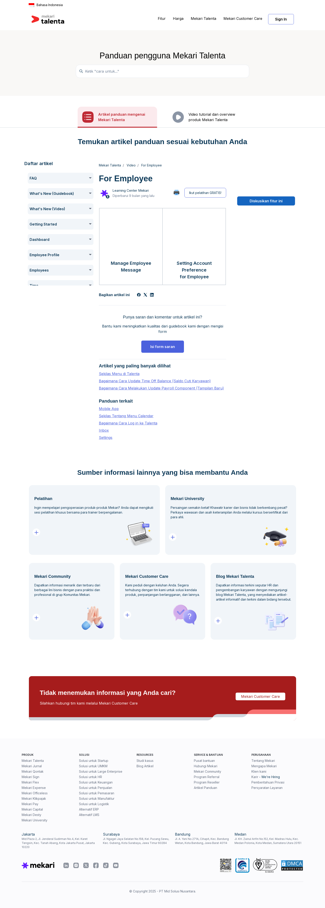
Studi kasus (145, 761)
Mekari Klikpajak (34, 798)
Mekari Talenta (203, 18)
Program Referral (206, 777)
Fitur (162, 18)
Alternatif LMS (89, 815)
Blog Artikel (145, 766)
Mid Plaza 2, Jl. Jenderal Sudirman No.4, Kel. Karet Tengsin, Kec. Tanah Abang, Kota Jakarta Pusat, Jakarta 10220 (58, 843)
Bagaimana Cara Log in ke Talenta (128, 423)
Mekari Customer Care (242, 18)
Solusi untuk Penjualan (95, 788)
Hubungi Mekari (205, 766)
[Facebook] (139, 295)
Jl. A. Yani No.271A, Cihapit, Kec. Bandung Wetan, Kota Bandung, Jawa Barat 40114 (202, 841)
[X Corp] (145, 295)
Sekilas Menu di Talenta (119, 373)
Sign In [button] (281, 19)
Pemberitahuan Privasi (267, 782)
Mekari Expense (34, 788)
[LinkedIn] (152, 295)
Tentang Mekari (263, 761)
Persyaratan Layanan (267, 788)
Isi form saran (162, 346)
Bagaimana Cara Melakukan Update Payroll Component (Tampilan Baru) (161, 388)
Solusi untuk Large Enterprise (100, 771)
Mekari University (34, 820)
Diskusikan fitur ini (266, 201)
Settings (105, 437)
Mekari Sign (30, 777)
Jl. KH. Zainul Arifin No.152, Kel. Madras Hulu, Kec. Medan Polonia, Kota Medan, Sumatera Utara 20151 (267, 841)
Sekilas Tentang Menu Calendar (126, 416)
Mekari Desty (31, 815)
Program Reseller (207, 782)
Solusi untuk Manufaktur (96, 798)
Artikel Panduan (205, 788)
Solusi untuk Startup (93, 761)
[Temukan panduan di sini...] (162, 71)
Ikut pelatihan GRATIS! (205, 193)
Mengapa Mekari (264, 766)
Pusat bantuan (204, 761)
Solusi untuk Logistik (94, 804)
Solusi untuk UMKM (93, 766)
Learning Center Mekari (130, 190)
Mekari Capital (32, 809)
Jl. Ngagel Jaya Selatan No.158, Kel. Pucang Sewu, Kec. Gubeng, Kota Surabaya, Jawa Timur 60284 (136, 841)
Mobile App (109, 408)
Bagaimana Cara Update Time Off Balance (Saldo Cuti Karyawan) (155, 381)
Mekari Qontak (33, 771)
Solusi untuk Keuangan (96, 782)
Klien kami (258, 771)
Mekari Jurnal (32, 766)
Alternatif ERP (89, 809)
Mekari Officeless (35, 793)
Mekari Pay (30, 804)
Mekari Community (207, 771)
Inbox (104, 430)
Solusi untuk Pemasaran (96, 793)
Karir (254, 777)
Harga (178, 18)
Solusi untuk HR (90, 777)
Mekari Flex (30, 782)
